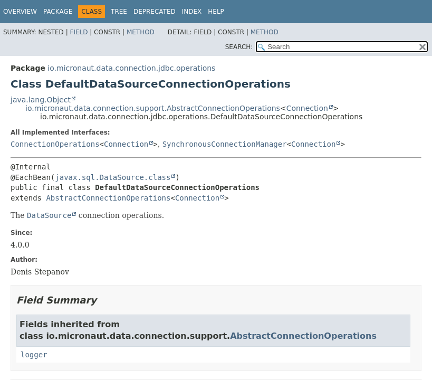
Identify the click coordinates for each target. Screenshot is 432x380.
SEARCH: (239, 47)
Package (57, 11)
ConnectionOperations (55, 144)
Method (141, 32)
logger (34, 354)
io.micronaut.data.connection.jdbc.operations (131, 68)
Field (79, 32)
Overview (20, 11)
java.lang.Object (41, 100)
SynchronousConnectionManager (224, 144)
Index (192, 11)
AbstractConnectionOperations (108, 198)
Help (216, 11)
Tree (119, 11)
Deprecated (154, 11)
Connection (307, 108)
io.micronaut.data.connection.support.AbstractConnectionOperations (152, 108)
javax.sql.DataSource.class (112, 177)
